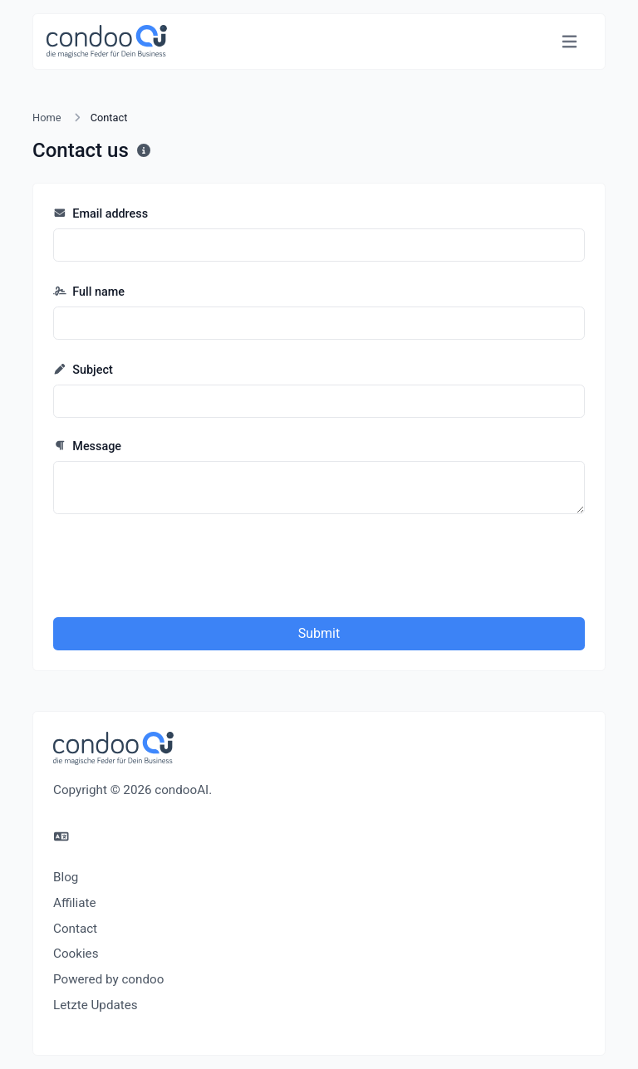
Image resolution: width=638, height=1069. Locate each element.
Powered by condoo (108, 979)
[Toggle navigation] (569, 42)
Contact (75, 928)
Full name (89, 292)
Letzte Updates (95, 1005)
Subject (83, 370)
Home (46, 117)
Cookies (76, 953)
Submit (319, 633)
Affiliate (74, 902)
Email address (100, 214)
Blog (65, 877)
